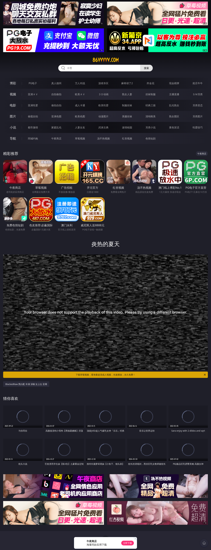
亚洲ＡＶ (33, 94)
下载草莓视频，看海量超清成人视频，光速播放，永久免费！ (141, 375)
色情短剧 (150, 138)
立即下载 (127, 542)
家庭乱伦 (56, 127)
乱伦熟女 (174, 105)
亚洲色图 (56, 116)
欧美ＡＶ (80, 94)
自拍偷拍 (56, 94)
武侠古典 (103, 127)
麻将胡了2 (127, 83)
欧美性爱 (103, 105)
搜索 (146, 68)
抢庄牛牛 (198, 83)
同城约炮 (33, 138)
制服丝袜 (127, 105)
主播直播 (174, 94)
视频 (13, 94)
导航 (13, 138)
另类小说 (150, 127)
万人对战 (80, 83)
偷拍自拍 (56, 105)
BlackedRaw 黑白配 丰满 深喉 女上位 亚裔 (26, 384)
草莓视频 (80, 138)
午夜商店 (56, 138)
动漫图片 (103, 116)
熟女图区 (174, 116)
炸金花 (150, 83)
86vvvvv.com (105, 60)
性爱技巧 (198, 127)
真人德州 (56, 83)
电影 (13, 105)
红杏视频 (127, 138)
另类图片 (198, 116)
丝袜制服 (150, 94)
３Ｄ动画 (103, 94)
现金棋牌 (174, 83)
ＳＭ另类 (198, 94)
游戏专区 (103, 83)
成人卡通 (80, 105)
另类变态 (198, 105)
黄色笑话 (174, 127)
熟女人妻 (127, 94)
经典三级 (150, 105)
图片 (13, 116)
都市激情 (33, 127)
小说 (13, 127)
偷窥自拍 (33, 116)
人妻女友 (80, 127)
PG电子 (33, 83)
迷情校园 (127, 127)
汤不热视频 (103, 138)
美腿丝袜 (127, 116)
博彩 (13, 83)
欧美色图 (80, 116)
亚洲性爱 (33, 105)
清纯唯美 (150, 116)
